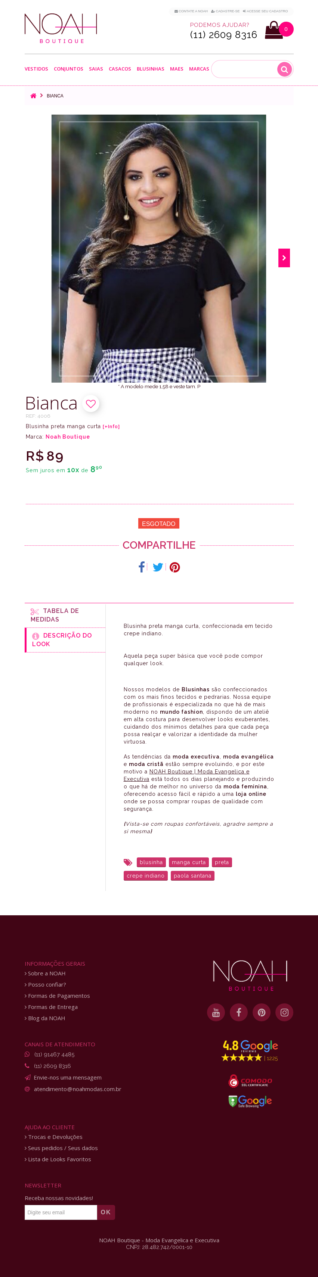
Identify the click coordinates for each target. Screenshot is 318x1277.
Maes (176, 69)
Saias (96, 69)
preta (222, 862)
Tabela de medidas (55, 615)
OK (106, 1212)
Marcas (199, 69)
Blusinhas (150, 69)
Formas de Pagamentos (57, 995)
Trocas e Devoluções (54, 1136)
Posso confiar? (45, 984)
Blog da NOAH (45, 1018)
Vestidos (36, 69)
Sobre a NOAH (45, 973)
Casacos (120, 69)
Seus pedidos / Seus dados (61, 1148)
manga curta (189, 862)
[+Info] (111, 426)
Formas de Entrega (51, 1006)
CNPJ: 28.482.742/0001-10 (159, 1247)
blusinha (151, 862)
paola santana (193, 876)
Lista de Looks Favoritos (58, 1159)
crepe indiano (146, 876)
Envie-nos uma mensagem (68, 1077)
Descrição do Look (62, 640)
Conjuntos (68, 69)
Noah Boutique (68, 437)
